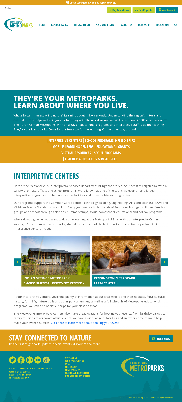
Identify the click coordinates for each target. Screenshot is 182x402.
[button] (175, 25)
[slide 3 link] (127, 262)
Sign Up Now (161, 338)
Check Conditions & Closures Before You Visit (93, 2)
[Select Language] (13, 8)
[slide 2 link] (56, 262)
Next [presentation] (165, 262)
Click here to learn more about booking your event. (85, 323)
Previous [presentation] (17, 262)
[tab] (64, 140)
